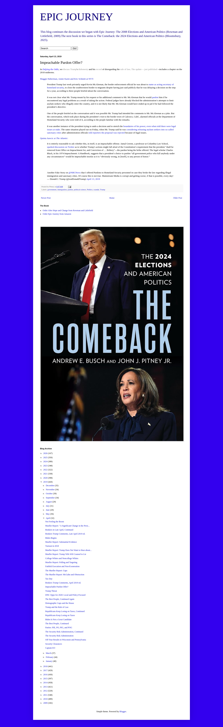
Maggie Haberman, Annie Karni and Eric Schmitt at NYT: (67, 79)
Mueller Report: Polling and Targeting (61, 562)
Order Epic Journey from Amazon (57, 214)
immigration (62, 190)
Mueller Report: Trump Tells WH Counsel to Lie (65, 554)
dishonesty (83, 69)
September (50, 498)
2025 (45, 457)
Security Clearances (53, 644)
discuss (66, 69)
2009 (45, 703)
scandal (96, 190)
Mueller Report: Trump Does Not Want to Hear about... (68, 550)
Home (111, 198)
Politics (90, 190)
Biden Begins (51, 538)
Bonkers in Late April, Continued (59, 530)
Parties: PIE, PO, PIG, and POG (58, 627)
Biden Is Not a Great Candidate (58, 619)
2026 (45, 453)
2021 (45, 473)
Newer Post (46, 198)
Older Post (177, 198)
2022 (45, 469)
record (99, 69)
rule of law (125, 69)
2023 (45, 465)
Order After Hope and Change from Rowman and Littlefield (68, 210)
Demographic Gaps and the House (59, 603)
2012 (45, 691)
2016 (45, 674)
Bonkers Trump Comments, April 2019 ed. (63, 583)
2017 (45, 670)
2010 (45, 699)
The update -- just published (144, 69)
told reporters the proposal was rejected (107, 132)
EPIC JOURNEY (76, 16)
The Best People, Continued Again (59, 599)
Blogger (123, 711)
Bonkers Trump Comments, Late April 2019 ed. (65, 534)
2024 (45, 461)
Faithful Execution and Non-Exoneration (62, 566)
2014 (45, 682)
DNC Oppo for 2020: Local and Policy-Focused (65, 595)
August (49, 502)
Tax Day (48, 579)
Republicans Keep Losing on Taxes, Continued (65, 611)
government (51, 190)
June (48, 510)
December (50, 485)
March (49, 653)
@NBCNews (75, 172)
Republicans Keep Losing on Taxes (60, 615)
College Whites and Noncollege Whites (61, 558)
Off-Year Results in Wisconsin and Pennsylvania (65, 639)
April (48, 518)
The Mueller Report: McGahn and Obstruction (64, 574)
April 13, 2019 (93, 179)
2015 (45, 678)
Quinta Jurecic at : (54, 138)
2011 (45, 695)
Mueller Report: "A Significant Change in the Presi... (67, 526)
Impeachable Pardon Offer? (56, 587)
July (48, 506)
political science (80, 190)
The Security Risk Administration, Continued (64, 631)
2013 (45, 687)
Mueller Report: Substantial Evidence (61, 542)
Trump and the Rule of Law (56, 607)
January (49, 661)
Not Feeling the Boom (54, 521)
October (49, 493)
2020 (45, 478)
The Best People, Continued (57, 623)
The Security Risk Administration (59, 635)
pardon (155, 97)
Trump (73, 69)
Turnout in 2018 (52, 546)
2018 (45, 666)
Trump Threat (51, 591)
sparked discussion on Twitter (60, 147)
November (50, 489)
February (50, 657)
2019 (45, 482)
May (48, 514)
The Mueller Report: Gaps (56, 570)
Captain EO (50, 648)
